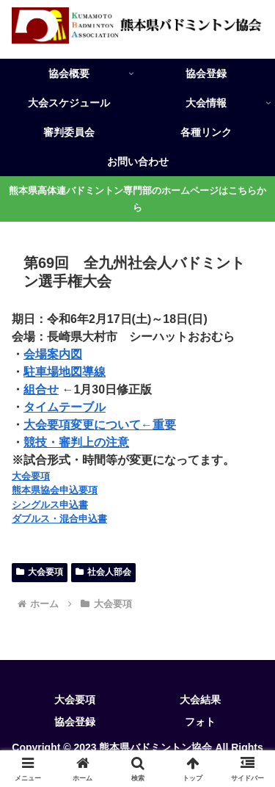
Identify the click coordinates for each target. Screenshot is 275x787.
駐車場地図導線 (64, 372)
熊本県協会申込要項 (55, 490)
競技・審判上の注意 (76, 442)
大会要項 (31, 476)
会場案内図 (52, 354)
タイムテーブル (64, 407)
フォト (200, 722)
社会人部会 (103, 572)
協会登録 (74, 722)
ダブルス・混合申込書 (59, 518)
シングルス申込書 (50, 504)
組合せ (41, 389)
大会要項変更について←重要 (99, 424)
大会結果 (200, 700)
